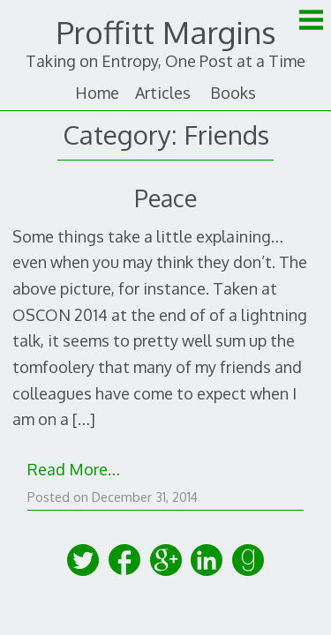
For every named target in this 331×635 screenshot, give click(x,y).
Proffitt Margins (165, 31)
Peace (165, 198)
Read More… (73, 469)
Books (233, 92)
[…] (83, 419)
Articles (163, 92)
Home (97, 92)
